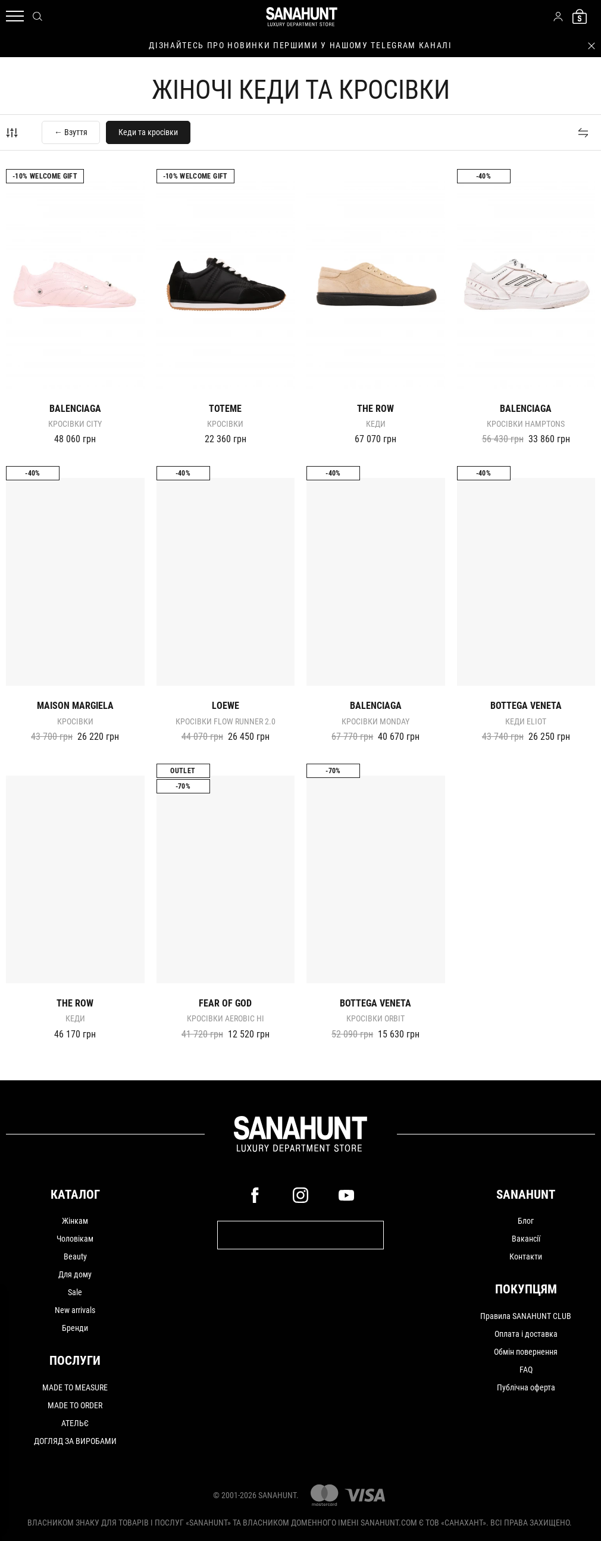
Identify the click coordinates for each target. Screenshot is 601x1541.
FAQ (526, 1369)
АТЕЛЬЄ (75, 1423)
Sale (75, 1292)
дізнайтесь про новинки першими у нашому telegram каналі (300, 45)
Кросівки (225, 424)
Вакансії (526, 1238)
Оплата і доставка (526, 1334)
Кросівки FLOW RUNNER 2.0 (226, 721)
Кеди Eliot (525, 721)
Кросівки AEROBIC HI (225, 1018)
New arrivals (75, 1310)
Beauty (75, 1256)
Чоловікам (75, 1238)
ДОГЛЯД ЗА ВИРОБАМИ (75, 1441)
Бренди (75, 1328)
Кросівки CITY (75, 424)
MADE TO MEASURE (75, 1387)
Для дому (75, 1274)
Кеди (376, 424)
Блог (526, 1221)
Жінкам (75, 1221)
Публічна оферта (526, 1387)
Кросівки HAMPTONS (526, 424)
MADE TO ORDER (75, 1405)
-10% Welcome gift (44, 176)
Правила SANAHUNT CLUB (525, 1316)
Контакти (525, 1256)
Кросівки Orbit (375, 1018)
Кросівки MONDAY (375, 721)
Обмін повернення (526, 1352)
